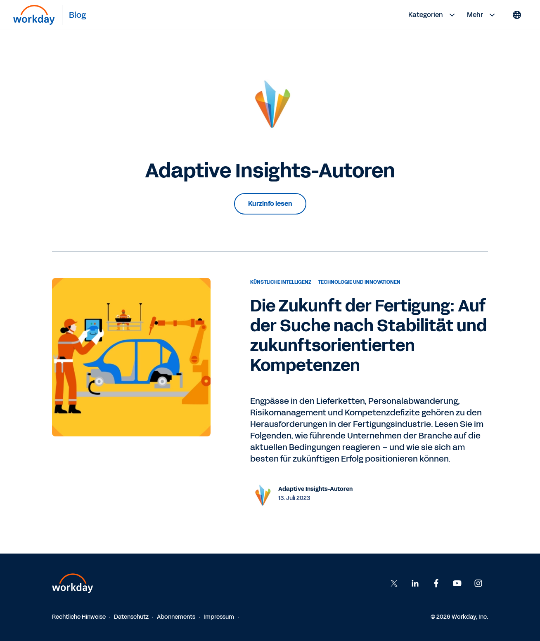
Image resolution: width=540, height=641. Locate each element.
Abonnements (176, 617)
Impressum (219, 617)
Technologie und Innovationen (359, 282)
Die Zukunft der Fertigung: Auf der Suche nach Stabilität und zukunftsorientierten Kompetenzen (368, 336)
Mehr (482, 15)
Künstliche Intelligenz (280, 282)
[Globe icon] (517, 15)
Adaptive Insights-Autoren (315, 489)
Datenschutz (131, 617)
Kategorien (432, 15)
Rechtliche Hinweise (79, 617)
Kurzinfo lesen (270, 203)
